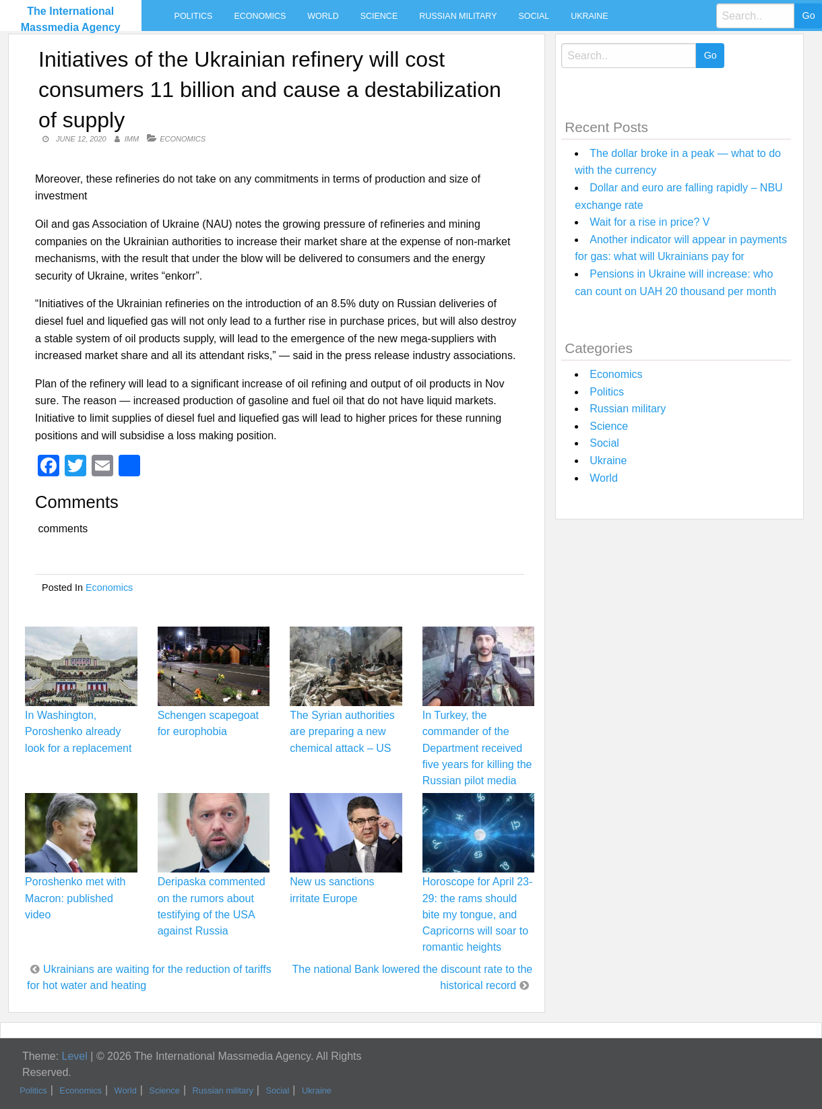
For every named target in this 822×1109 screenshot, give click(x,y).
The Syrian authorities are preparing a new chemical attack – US (342, 731)
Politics (194, 16)
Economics (260, 16)
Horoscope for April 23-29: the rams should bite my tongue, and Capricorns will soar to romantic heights (477, 914)
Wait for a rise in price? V (649, 222)
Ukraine (589, 16)
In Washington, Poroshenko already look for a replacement (78, 731)
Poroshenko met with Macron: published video (75, 898)
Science (379, 16)
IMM (132, 139)
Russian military (458, 16)
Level (75, 1056)
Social (533, 16)
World (322, 16)
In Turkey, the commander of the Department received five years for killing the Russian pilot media (477, 747)
